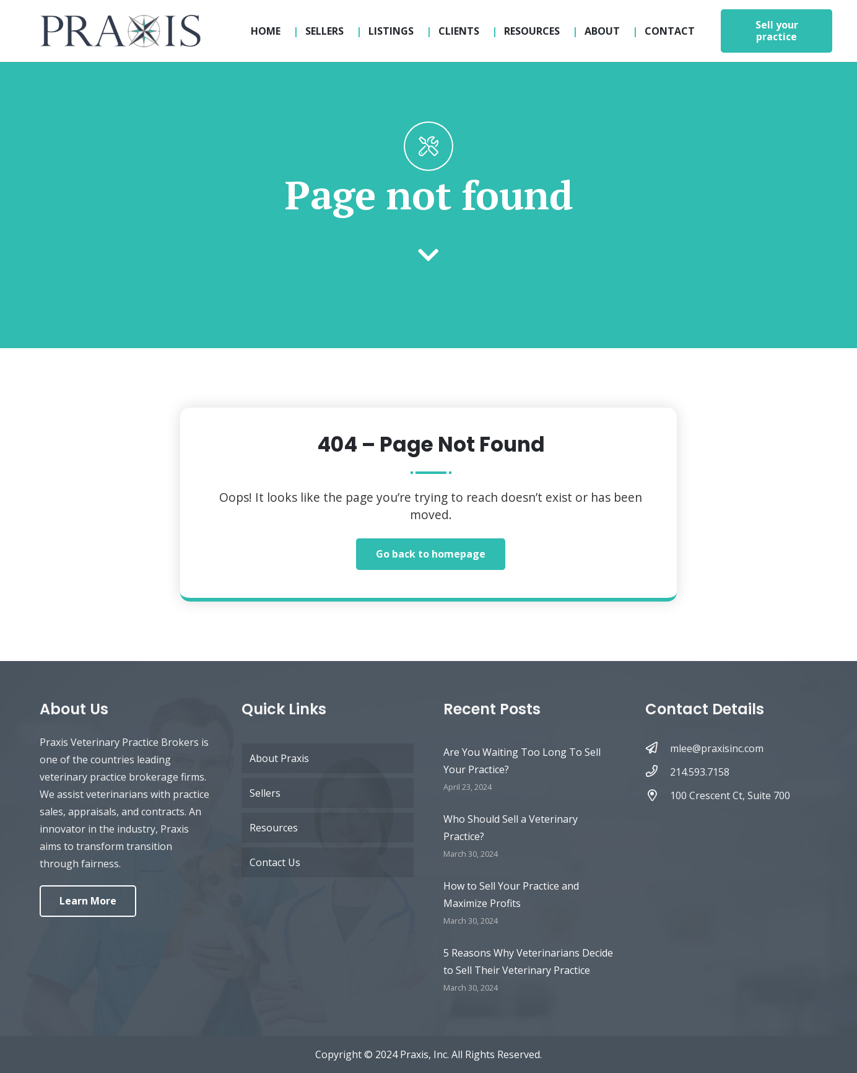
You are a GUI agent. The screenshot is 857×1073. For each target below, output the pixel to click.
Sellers (265, 793)
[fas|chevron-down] (428, 256)
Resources (274, 827)
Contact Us (275, 862)
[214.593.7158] (657, 772)
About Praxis (279, 758)
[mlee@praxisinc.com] (657, 748)
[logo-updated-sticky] (120, 31)
